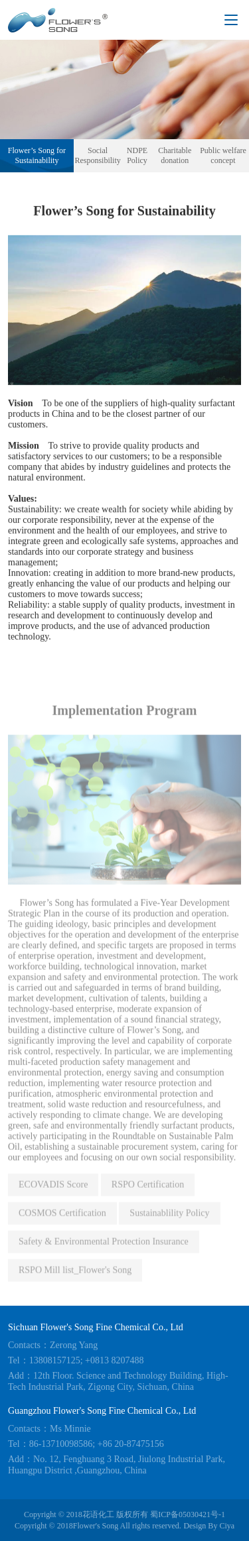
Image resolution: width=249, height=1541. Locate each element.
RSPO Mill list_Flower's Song (75, 1278)
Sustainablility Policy (169, 1221)
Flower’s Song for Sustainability (37, 155)
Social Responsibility (97, 155)
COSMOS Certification (62, 1221)
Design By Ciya (208, 1525)
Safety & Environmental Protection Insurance (104, 1249)
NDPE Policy (137, 155)
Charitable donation (174, 155)
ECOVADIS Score (53, 1192)
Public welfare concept (223, 155)
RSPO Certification (148, 1192)
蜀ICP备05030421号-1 (187, 1514)
